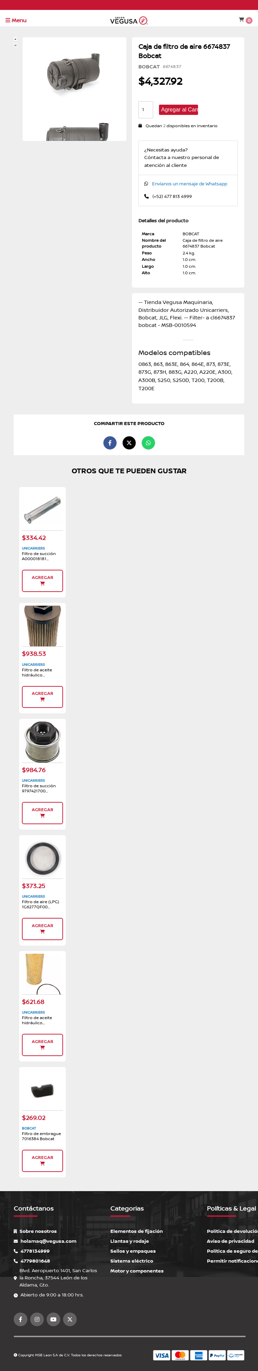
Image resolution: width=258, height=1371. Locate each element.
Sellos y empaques (133, 1251)
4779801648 (32, 1261)
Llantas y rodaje (129, 1241)
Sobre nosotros (35, 1231)
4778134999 (32, 1251)
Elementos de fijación (136, 1231)
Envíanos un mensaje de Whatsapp (189, 184)
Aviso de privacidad (230, 1241)
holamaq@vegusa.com (45, 1241)
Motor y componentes (137, 1271)
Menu (15, 20)
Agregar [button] (42, 580)
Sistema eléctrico (131, 1261)
